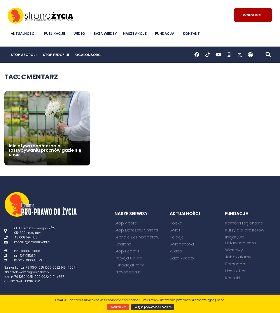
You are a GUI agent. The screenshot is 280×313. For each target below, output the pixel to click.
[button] (268, 54)
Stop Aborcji (24, 54)
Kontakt (192, 33)
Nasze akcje (136, 33)
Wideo (80, 33)
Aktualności (24, 33)
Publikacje (55, 33)
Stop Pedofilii (56, 54)
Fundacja (166, 33)
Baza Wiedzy (105, 33)
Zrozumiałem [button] (118, 307)
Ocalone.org (88, 54)
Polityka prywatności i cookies (152, 307)
